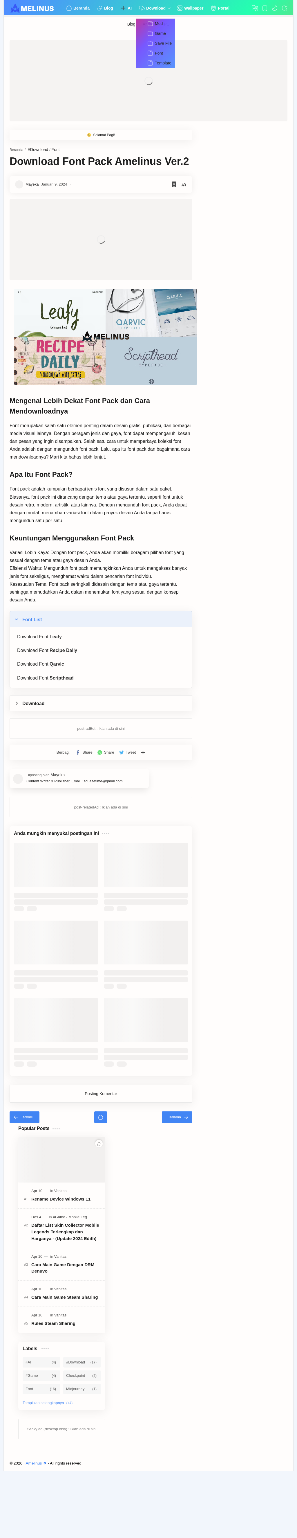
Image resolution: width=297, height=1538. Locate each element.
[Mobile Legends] (81, 1284)
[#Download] (82, 1429)
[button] (274, 8)
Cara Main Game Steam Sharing (64, 1363)
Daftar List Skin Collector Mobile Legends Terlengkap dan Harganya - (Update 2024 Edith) (65, 1298)
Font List (32, 611)
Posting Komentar (148, 1160)
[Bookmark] (264, 8)
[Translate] (255, 8)
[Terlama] (272, 1184)
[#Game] (60, 1284)
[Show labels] (49, 1470)
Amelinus (37, 1530)
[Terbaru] (24, 1184)
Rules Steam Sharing (53, 1390)
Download (33, 695)
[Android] (149, 24)
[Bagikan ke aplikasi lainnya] (190, 744)
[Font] (41, 1456)
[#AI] (41, 1429)
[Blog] (131, 24)
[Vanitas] (60, 1257)
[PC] (166, 24)
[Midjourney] (82, 1456)
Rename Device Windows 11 (60, 1265)
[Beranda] (148, 1184)
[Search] (284, 8)
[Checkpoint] (82, 1442)
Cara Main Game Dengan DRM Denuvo (63, 1335)
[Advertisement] (148, 80)
